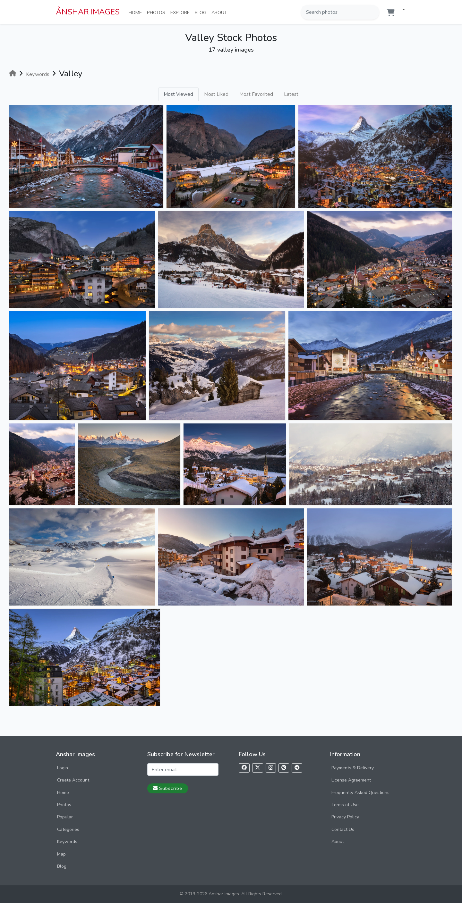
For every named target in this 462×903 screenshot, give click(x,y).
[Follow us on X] (257, 768)
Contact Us (342, 829)
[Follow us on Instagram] (271, 768)
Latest (291, 94)
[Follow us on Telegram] (297, 768)
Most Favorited (256, 94)
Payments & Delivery (352, 768)
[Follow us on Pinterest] (283, 768)
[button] (401, 10)
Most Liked (216, 94)
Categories (68, 829)
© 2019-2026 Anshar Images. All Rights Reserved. (231, 894)
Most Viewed (178, 94)
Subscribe (167, 788)
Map (61, 854)
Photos (157, 12)
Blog (202, 12)
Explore (181, 12)
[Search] (374, 12)
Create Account (73, 780)
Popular (65, 817)
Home (136, 12)
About (220, 12)
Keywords (67, 842)
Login (62, 768)
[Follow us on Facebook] (244, 768)
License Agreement (351, 780)
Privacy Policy (345, 817)
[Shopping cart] (391, 12)
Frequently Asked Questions (360, 793)
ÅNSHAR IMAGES (88, 12)
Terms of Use (345, 805)
